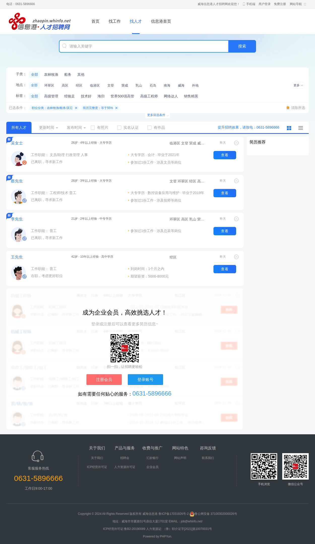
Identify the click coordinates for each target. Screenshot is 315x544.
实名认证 (130, 127)
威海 (181, 85)
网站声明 (180, 458)
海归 (101, 96)
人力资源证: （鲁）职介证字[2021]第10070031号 (179, 529)
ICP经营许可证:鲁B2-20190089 (124, 529)
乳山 (139, 85)
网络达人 (171, 96)
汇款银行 (152, 458)
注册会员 (104, 379)
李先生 (17, 219)
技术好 (86, 96)
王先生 (17, 257)
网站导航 (296, 4)
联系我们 (208, 458)
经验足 (69, 96)
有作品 (158, 127)
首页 (95, 21)
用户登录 (265, 4)
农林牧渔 (51, 74)
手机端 (250, 4)
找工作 (115, 21)
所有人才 (18, 127)
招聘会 (124, 458)
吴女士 (17, 143)
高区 (65, 85)
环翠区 (49, 85)
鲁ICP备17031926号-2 (174, 514)
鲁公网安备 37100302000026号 (213, 514)
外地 (195, 85)
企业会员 (152, 467)
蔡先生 (17, 181)
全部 (34, 74)
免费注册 (280, 4)
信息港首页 (161, 21)
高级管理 (51, 96)
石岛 (153, 85)
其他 (80, 74)
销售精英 (191, 96)
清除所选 (298, 108)
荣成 (124, 85)
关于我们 (97, 458)
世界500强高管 (122, 96)
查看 (225, 155)
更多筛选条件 (156, 115)
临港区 (95, 85)
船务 (67, 74)
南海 (167, 85)
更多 (297, 85)
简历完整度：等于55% (98, 108)
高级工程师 (149, 96)
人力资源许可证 (124, 467)
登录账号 (145, 379)
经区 (79, 85)
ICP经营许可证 (97, 467)
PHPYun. (166, 536)
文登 (110, 85)
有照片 (101, 127)
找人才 (136, 21)
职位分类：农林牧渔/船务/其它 (52, 108)
